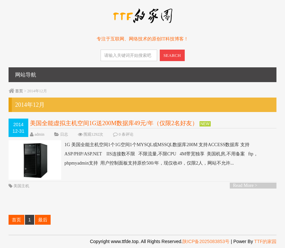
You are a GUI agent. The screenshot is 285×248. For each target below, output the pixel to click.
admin (39, 134)
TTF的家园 (265, 241)
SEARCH (172, 55)
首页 (19, 91)
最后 (42, 219)
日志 (64, 134)
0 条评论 (126, 134)
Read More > (245, 185)
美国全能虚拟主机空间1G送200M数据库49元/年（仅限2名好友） (114, 123)
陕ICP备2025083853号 (205, 241)
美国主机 (21, 186)
